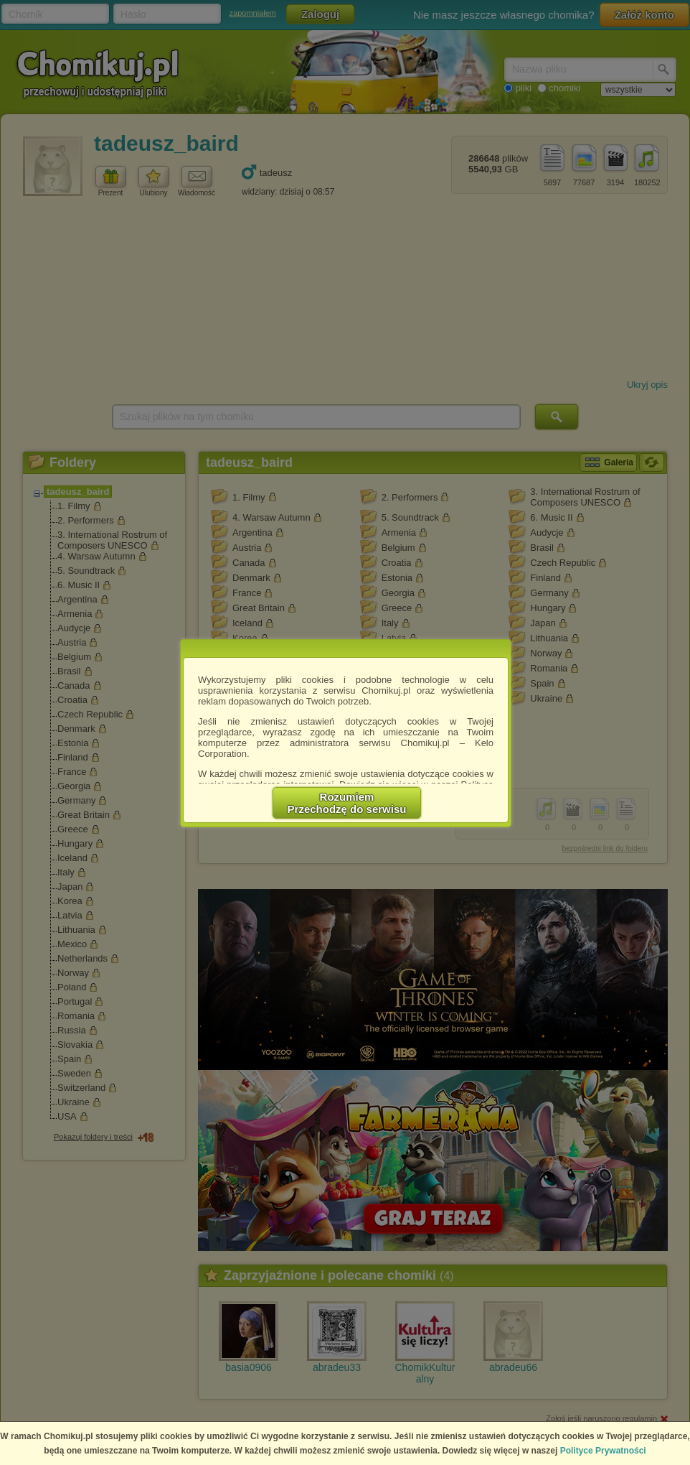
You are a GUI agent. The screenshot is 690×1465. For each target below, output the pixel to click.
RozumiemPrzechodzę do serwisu (347, 803)
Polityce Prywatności (603, 1451)
